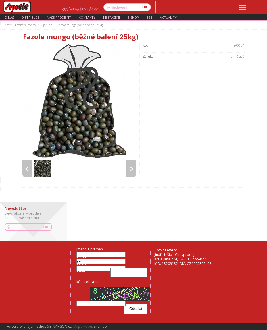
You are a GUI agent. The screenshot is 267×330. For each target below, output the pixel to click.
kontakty (87, 17)
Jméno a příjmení (90, 249)
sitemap (100, 326)
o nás (9, 17)
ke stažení (111, 17)
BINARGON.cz (60, 326)
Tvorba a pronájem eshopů (26, 326)
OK (46, 227)
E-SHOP (133, 17)
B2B (149, 17)
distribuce (30, 17)
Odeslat (135, 308)
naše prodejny (59, 17)
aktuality (168, 17)
